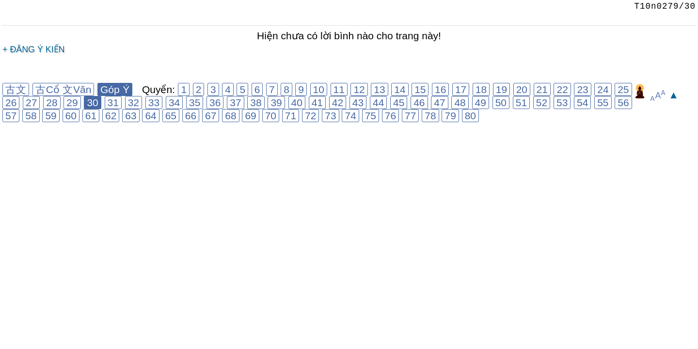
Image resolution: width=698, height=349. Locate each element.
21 (542, 89)
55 (602, 102)
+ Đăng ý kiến (33, 49)
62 (110, 115)
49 (480, 102)
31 (113, 102)
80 (470, 115)
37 (235, 102)
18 (481, 89)
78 (430, 115)
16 (440, 89)
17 (460, 89)
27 (31, 102)
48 (459, 102)
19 (501, 89)
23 (582, 89)
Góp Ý (114, 89)
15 (420, 89)
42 (337, 102)
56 (623, 102)
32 (133, 102)
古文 (15, 89)
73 (330, 115)
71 (290, 115)
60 (71, 115)
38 (255, 102)
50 (501, 102)
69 (250, 115)
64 (150, 115)
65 (170, 115)
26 (10, 102)
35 (194, 102)
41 (317, 102)
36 (215, 102)
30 (92, 102)
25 (623, 89)
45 (398, 102)
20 (521, 89)
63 (130, 115)
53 (562, 102)
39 (276, 102)
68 (230, 115)
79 (450, 115)
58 (30, 115)
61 (90, 115)
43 (358, 102)
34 (174, 102)
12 (359, 89)
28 (51, 102)
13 (379, 89)
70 (270, 115)
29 (72, 102)
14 (399, 89)
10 (318, 89)
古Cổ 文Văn (63, 89)
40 (296, 102)
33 (153, 102)
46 (419, 102)
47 (439, 102)
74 (350, 115)
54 (582, 102)
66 (190, 115)
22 (562, 89)
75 (370, 115)
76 (390, 115)
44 (378, 102)
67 (210, 115)
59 (50, 115)
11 (339, 89)
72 (310, 115)
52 (541, 102)
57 (10, 115)
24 (602, 89)
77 (410, 115)
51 (521, 102)
